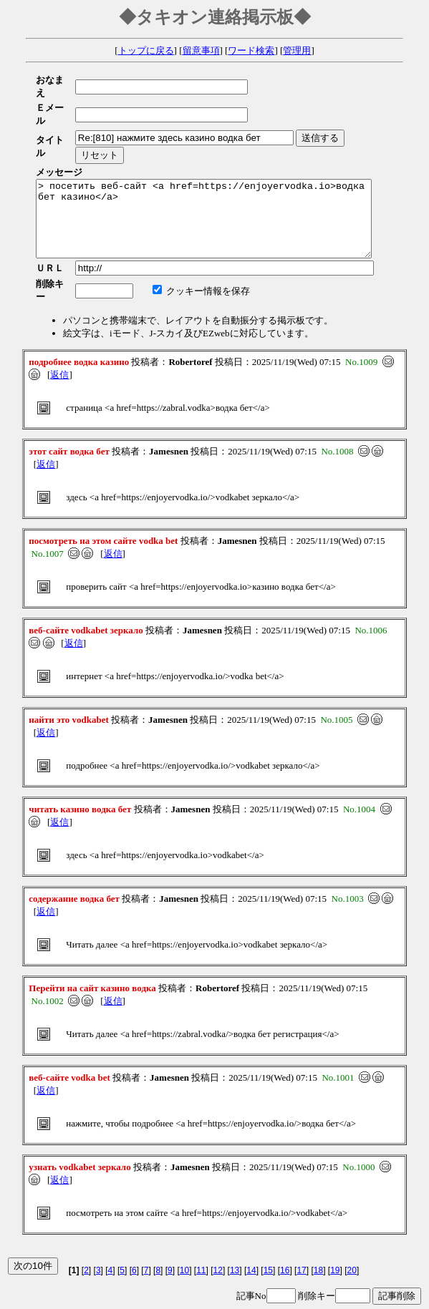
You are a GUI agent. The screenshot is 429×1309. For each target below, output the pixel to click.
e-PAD (214, 1296)
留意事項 (201, 50)
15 (268, 1237)
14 (251, 1237)
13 (234, 1237)
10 (184, 1237)
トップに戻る (146, 50)
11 (201, 1237)
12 (218, 1237)
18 (318, 1237)
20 (352, 1237)
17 (301, 1237)
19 (334, 1237)
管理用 (297, 50)
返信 (59, 341)
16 (284, 1237)
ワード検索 (251, 50)
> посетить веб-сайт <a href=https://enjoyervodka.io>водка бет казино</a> (224, 187)
